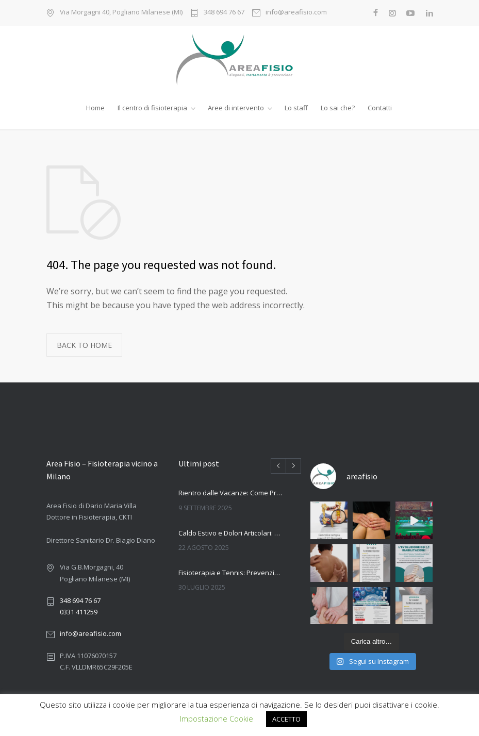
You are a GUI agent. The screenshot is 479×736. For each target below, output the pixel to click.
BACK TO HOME (84, 345)
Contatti (380, 107)
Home (95, 107)
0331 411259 (78, 611)
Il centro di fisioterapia (152, 107)
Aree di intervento (236, 107)
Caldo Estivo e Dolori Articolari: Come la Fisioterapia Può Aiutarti (230, 533)
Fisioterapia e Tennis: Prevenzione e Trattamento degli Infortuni (230, 572)
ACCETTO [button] (286, 719)
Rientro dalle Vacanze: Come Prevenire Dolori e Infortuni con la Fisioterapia (230, 492)
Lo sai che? (338, 107)
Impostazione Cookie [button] (216, 718)
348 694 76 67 (224, 12)
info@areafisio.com (296, 12)
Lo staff (296, 107)
